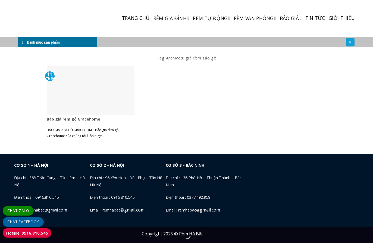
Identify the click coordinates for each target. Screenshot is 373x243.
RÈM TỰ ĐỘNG (211, 18)
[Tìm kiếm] (350, 42)
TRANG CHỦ (136, 18)
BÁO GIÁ (291, 18)
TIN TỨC (315, 18)
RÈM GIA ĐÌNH (171, 18)
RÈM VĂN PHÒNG (255, 18)
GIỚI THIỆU (342, 18)
